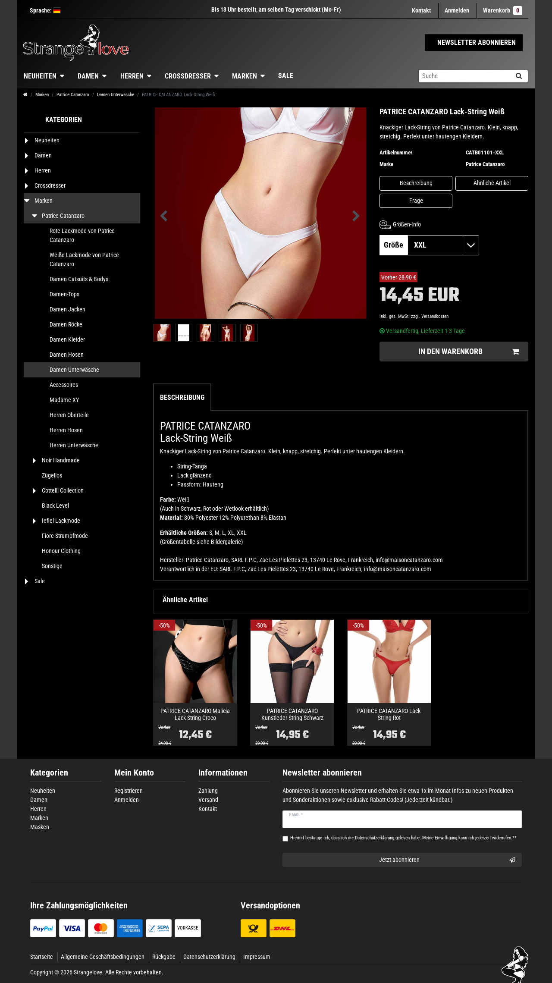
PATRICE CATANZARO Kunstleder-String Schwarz (292, 714)
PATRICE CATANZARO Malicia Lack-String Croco (195, 714)
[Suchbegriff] (464, 76)
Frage (416, 200)
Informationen (223, 773)
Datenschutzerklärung (209, 956)
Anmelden (126, 799)
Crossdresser (188, 76)
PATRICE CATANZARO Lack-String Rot (389, 714)
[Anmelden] (457, 10)
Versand (208, 799)
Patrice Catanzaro (72, 94)
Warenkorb (502, 10)
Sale (285, 76)
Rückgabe (164, 956)
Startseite (41, 956)
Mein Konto (134, 773)
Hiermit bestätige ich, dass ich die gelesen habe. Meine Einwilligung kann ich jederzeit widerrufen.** (403, 838)
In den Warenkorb (468, 352)
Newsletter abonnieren (322, 773)
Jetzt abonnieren (447, 860)
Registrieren (128, 790)
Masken (39, 826)
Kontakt (421, 10)
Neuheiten (40, 76)
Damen (88, 76)
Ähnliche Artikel (492, 182)
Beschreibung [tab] (182, 397)
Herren (132, 76)
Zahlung (208, 790)
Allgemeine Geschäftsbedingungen (102, 956)
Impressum (256, 956)
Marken (244, 76)
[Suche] (518, 76)
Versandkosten (434, 316)
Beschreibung (416, 182)
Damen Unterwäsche (115, 94)
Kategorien (49, 773)
